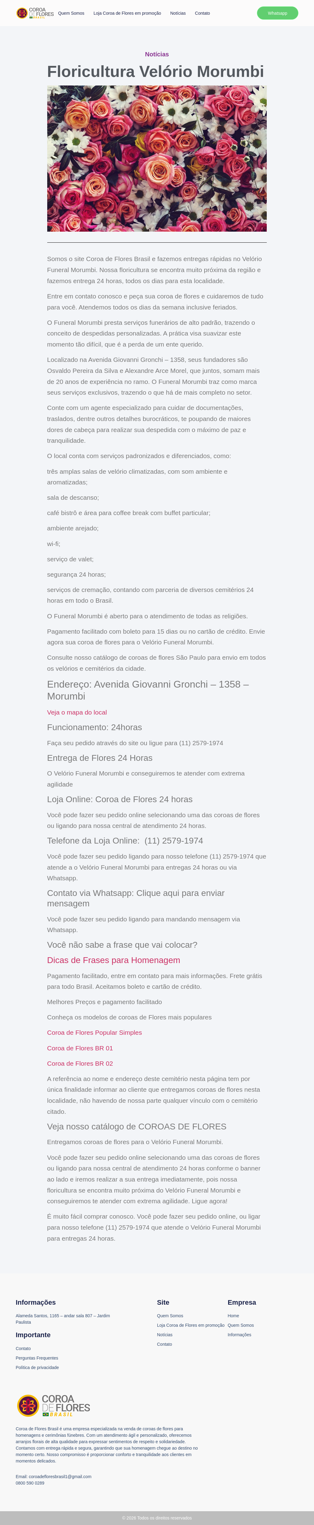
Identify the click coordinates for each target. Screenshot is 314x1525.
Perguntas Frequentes (37, 1358)
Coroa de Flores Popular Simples (94, 1032)
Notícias (178, 13)
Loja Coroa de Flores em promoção (127, 13)
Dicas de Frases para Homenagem (113, 960)
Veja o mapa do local (77, 712)
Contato (202, 13)
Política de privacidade (37, 1367)
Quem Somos (71, 13)
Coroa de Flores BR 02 (80, 1063)
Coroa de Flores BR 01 (80, 1048)
